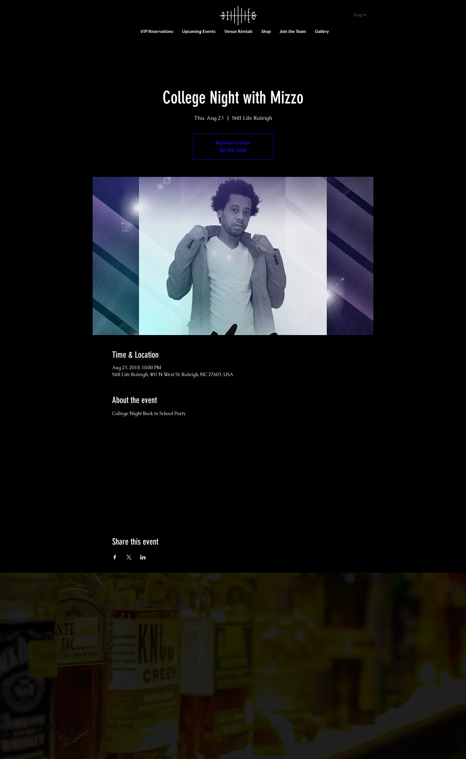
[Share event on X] (129, 557)
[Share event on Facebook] (115, 557)
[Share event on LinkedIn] (143, 557)
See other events (233, 149)
